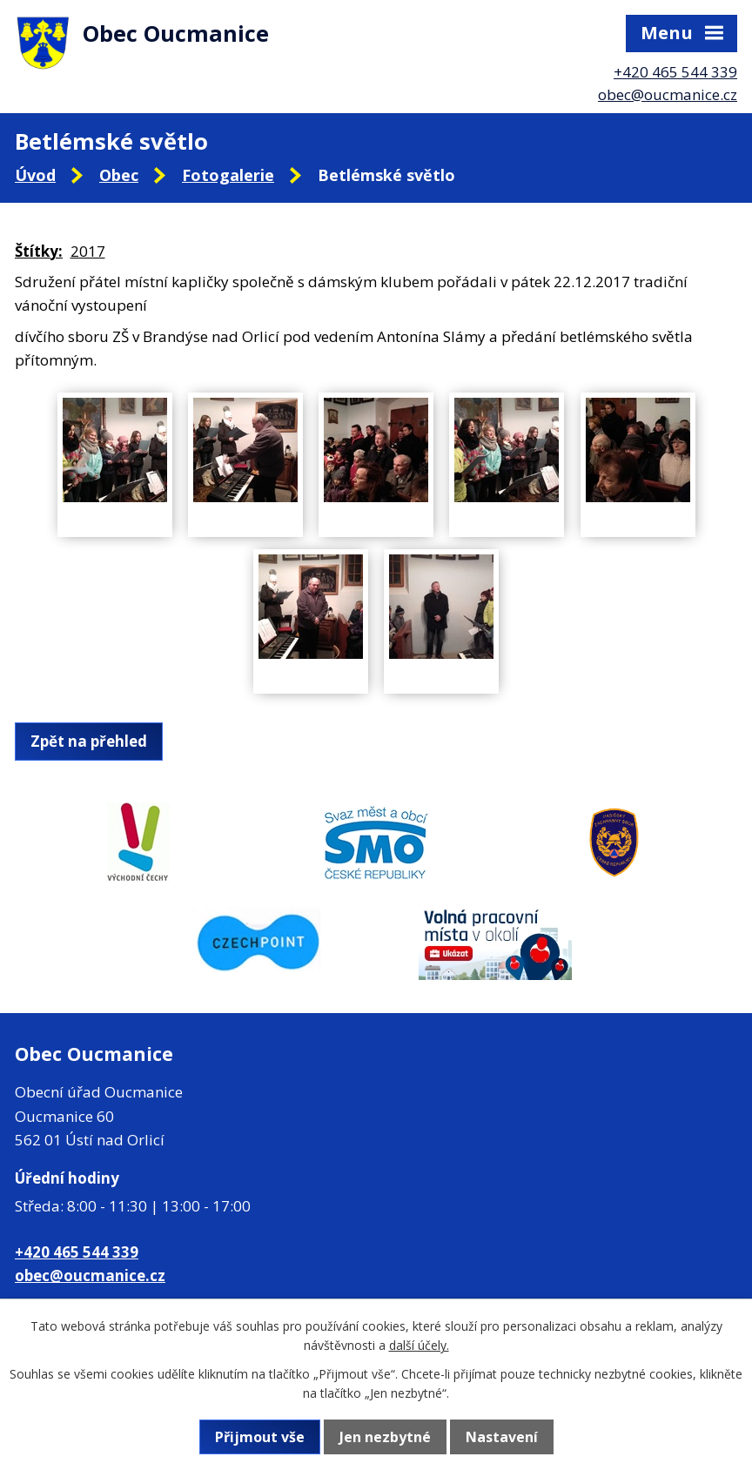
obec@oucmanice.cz (667, 94)
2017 (87, 251)
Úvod (35, 174)
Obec (118, 174)
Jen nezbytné (385, 1437)
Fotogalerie (228, 174)
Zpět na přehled (88, 741)
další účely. (419, 1345)
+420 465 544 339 (675, 72)
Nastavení (502, 1437)
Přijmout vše (260, 1437)
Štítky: (39, 251)
